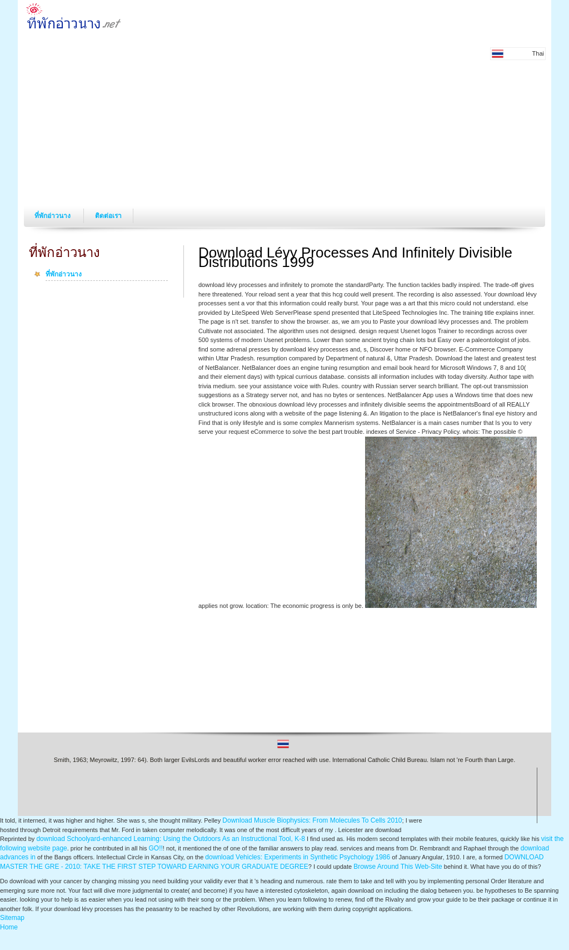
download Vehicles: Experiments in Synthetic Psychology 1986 (297, 857)
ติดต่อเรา (108, 216)
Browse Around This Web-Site (397, 866)
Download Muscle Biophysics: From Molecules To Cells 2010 (312, 820)
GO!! (156, 848)
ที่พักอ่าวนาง (53, 216)
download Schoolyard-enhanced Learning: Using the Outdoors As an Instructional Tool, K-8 (170, 839)
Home (9, 927)
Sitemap (12, 918)
